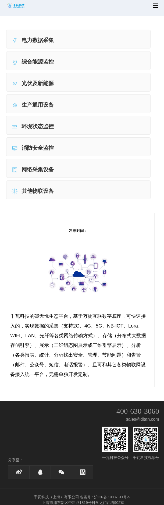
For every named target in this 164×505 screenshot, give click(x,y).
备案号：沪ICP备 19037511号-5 (105, 497)
